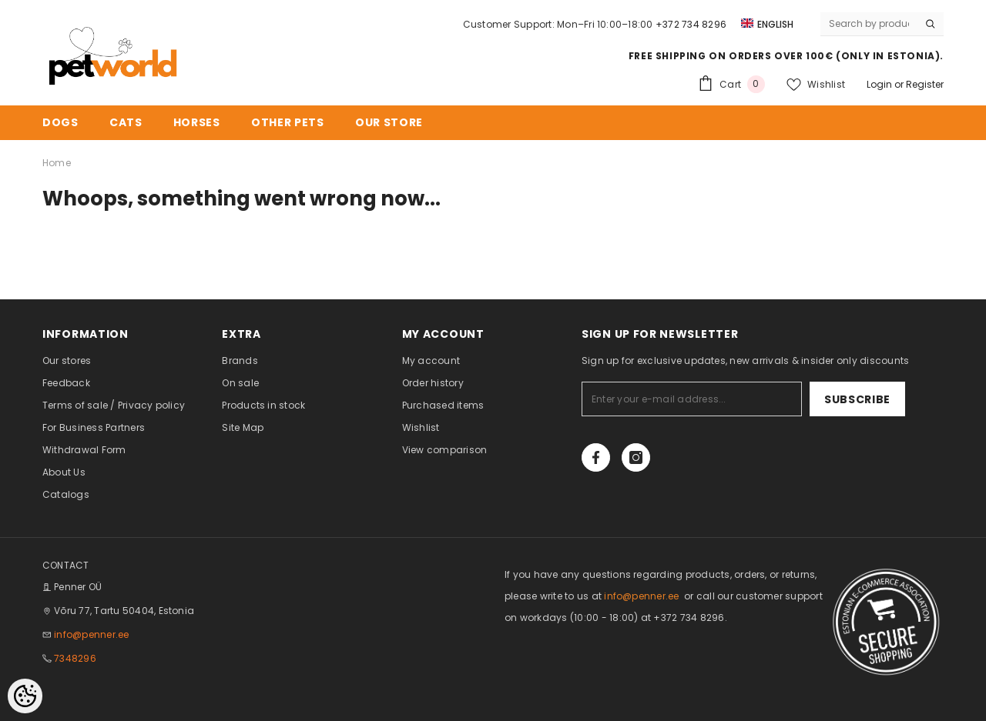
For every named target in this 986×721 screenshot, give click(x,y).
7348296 (75, 658)
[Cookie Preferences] (25, 696)
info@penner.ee (91, 634)
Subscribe (857, 399)
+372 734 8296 (691, 24)
